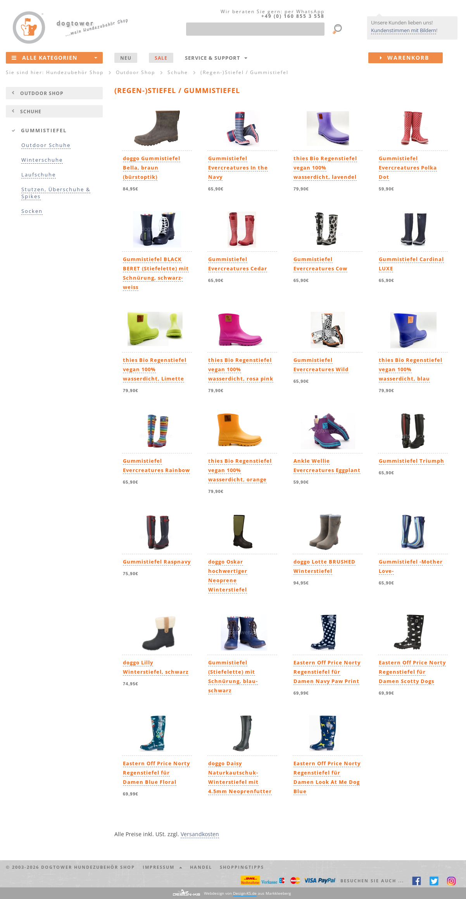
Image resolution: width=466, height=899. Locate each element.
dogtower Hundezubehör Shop (88, 867)
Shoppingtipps (242, 867)
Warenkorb (411, 57)
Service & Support (216, 57)
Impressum (162, 867)
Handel (201, 867)
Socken (32, 211)
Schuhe (30, 111)
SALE (161, 58)
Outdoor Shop (42, 93)
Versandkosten (200, 834)
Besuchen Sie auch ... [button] (372, 880)
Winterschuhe (42, 160)
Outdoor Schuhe (46, 145)
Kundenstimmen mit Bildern (403, 30)
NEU (125, 58)
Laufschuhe (38, 174)
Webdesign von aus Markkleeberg (247, 893)
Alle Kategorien (54, 57)
